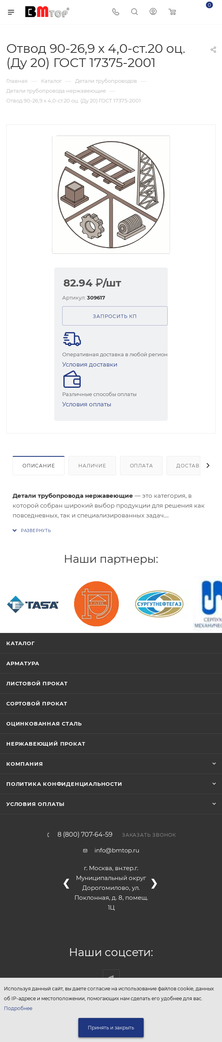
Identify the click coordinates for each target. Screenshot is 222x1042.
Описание (38, 466)
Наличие (92, 466)
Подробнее (18, 1008)
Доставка (191, 466)
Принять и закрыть (111, 1028)
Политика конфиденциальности (64, 784)
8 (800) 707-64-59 (85, 835)
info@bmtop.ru (116, 850)
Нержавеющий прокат (45, 744)
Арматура (22, 663)
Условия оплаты (86, 404)
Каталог (20, 643)
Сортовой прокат (36, 703)
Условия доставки (89, 364)
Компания (24, 764)
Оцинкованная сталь (43, 723)
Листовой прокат (37, 683)
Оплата (141, 466)
